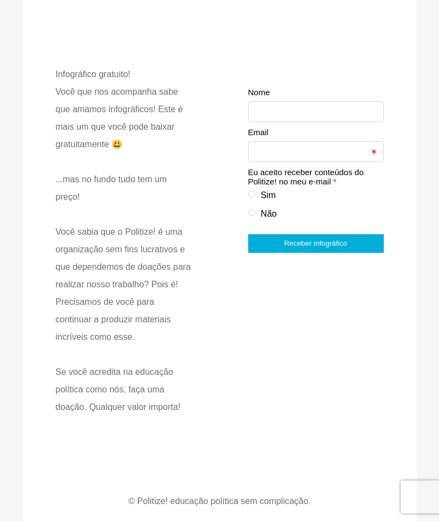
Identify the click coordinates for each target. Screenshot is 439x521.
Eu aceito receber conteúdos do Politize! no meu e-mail (306, 176)
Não (269, 213)
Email (258, 132)
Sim (268, 195)
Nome (259, 92)
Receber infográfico (316, 243)
